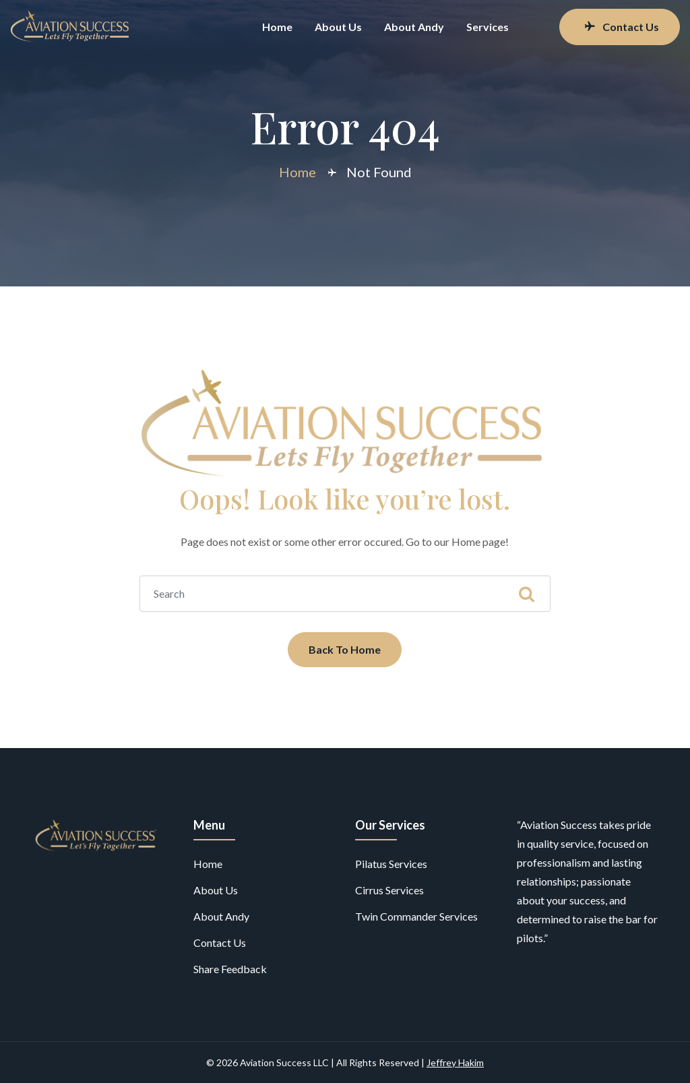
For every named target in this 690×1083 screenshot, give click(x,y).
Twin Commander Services (416, 916)
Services (487, 26)
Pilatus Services (391, 863)
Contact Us (621, 26)
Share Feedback (230, 968)
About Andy (414, 26)
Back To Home (345, 649)
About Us (338, 26)
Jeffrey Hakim (455, 1062)
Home (277, 26)
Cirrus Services (389, 890)
